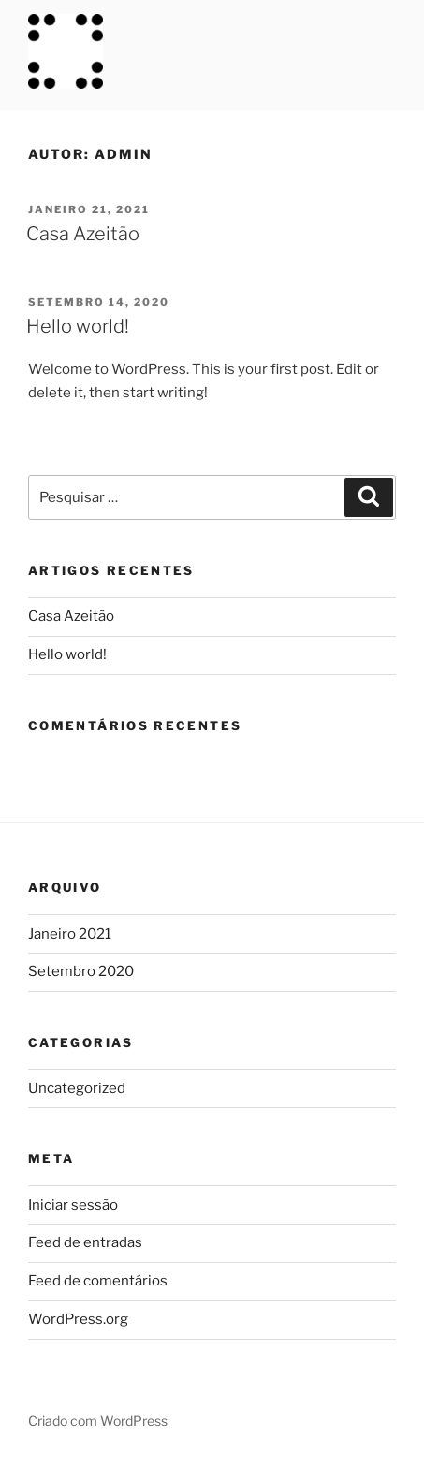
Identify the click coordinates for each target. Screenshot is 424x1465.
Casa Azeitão (82, 234)
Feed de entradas (85, 1242)
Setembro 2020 (81, 971)
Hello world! (77, 326)
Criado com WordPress (98, 1421)
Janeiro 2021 (69, 934)
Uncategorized (76, 1088)
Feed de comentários (98, 1280)
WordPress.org (78, 1319)
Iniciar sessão (73, 1205)
